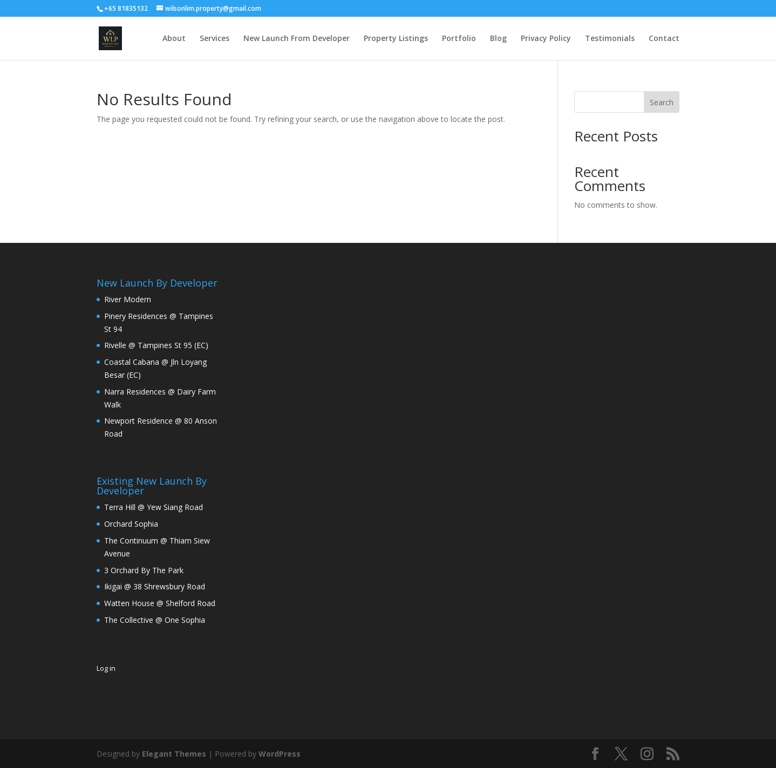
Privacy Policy (546, 39)
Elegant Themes (174, 754)
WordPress (279, 754)
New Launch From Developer (296, 39)
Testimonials (610, 39)
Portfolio (459, 39)
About (174, 39)
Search (661, 102)
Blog (498, 39)
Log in (106, 668)
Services (214, 39)
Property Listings (396, 39)
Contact (664, 39)
